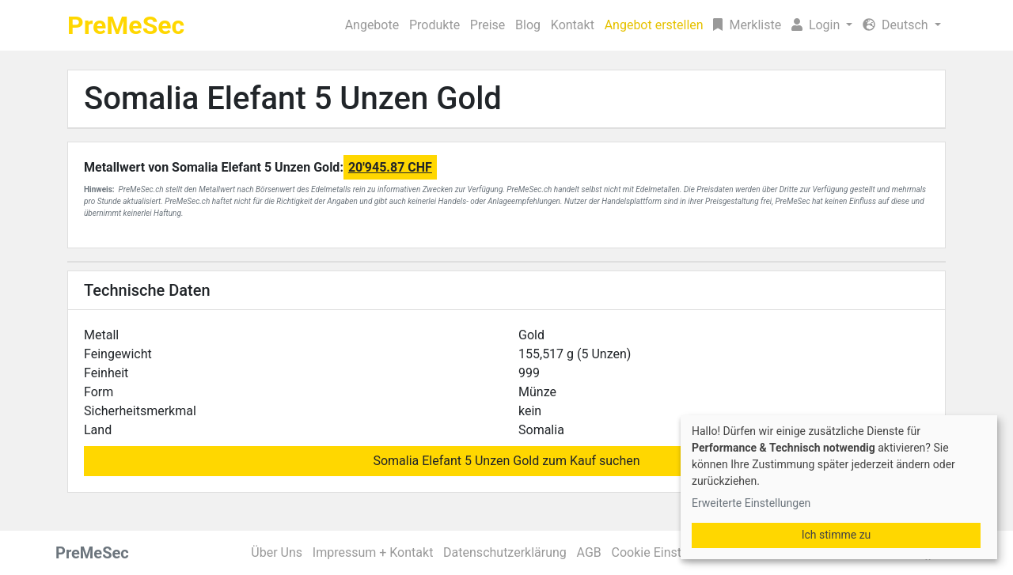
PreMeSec (125, 25)
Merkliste (747, 24)
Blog (528, 24)
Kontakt (572, 24)
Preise (487, 24)
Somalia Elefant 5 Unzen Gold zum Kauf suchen (506, 460)
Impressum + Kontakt (373, 552)
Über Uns (276, 552)
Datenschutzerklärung (505, 552)
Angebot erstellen (654, 24)
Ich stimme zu (836, 534)
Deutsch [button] (897, 24)
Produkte (434, 24)
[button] (822, 25)
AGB (589, 552)
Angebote (372, 24)
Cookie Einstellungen (671, 552)
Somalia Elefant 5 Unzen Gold (293, 98)
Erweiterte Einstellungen (751, 503)
